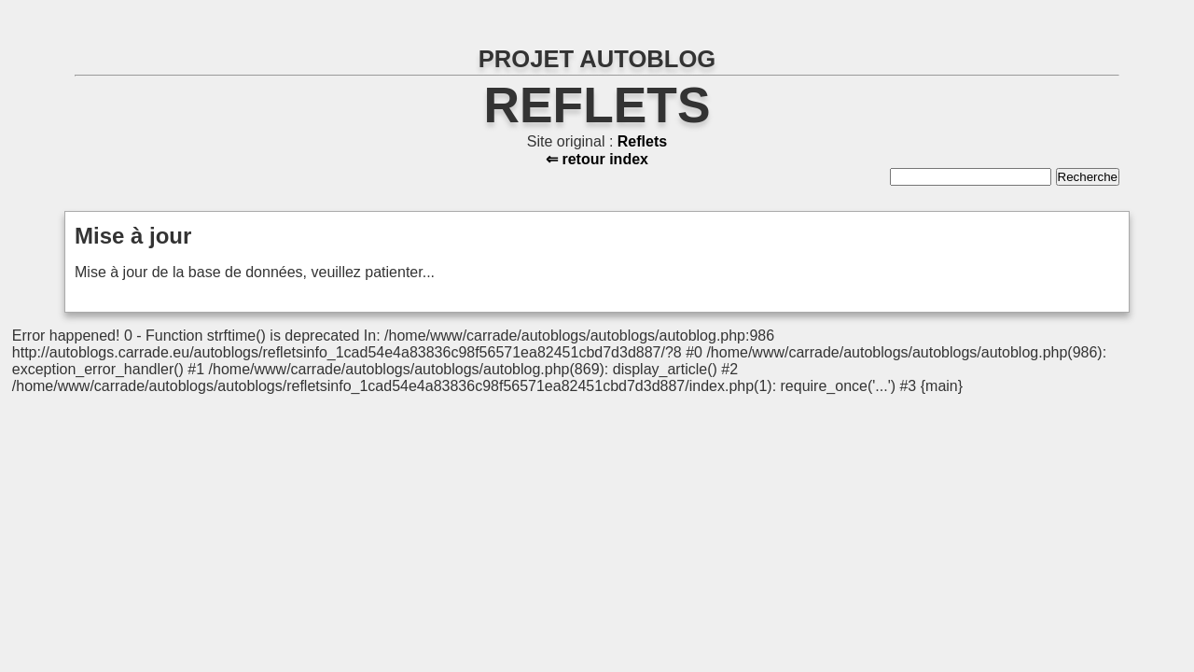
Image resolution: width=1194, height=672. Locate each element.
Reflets (597, 105)
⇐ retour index (597, 159)
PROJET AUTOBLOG (597, 59)
